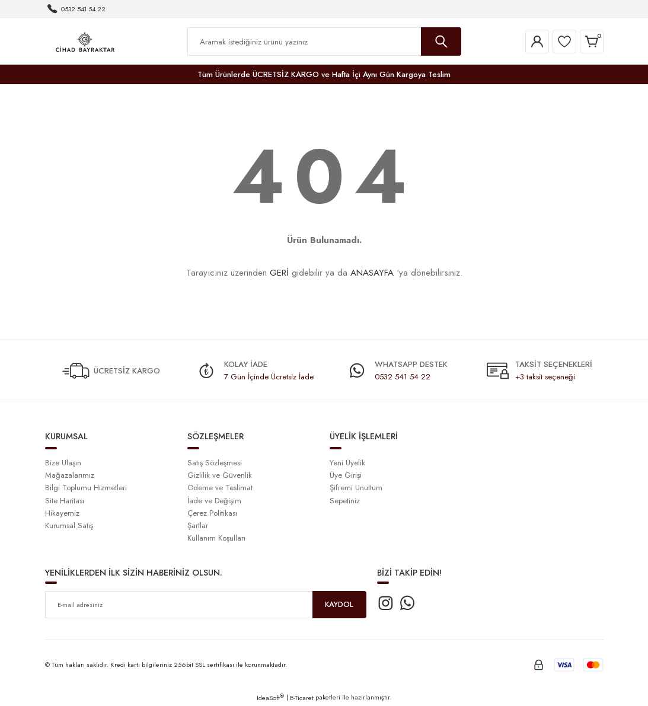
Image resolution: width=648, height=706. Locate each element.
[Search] (324, 41)
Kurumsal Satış (69, 525)
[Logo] (85, 41)
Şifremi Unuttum (356, 487)
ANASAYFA (372, 272)
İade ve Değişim (214, 500)
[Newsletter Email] (205, 604)
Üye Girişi (346, 475)
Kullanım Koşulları (216, 538)
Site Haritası (64, 500)
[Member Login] (537, 41)
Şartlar (197, 525)
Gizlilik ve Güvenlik (219, 475)
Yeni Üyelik (347, 462)
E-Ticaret (302, 697)
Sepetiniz (345, 500)
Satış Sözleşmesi (214, 462)
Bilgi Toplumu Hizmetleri (86, 487)
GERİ (279, 272)
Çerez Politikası (212, 513)
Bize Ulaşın (63, 462)
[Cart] (592, 41)
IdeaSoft (270, 697)
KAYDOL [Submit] (339, 605)
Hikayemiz (62, 513)
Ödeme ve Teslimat (220, 487)
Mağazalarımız (69, 475)
